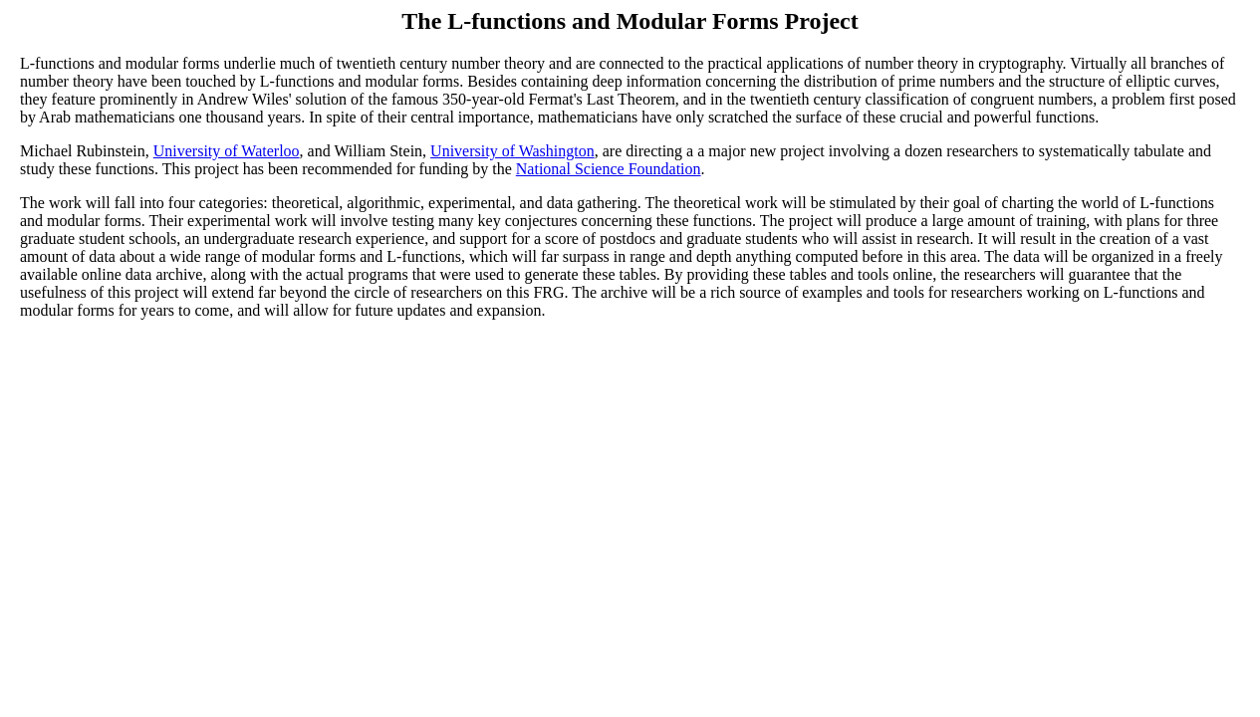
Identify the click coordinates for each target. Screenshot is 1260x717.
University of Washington (512, 150)
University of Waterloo (226, 150)
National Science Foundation (608, 168)
